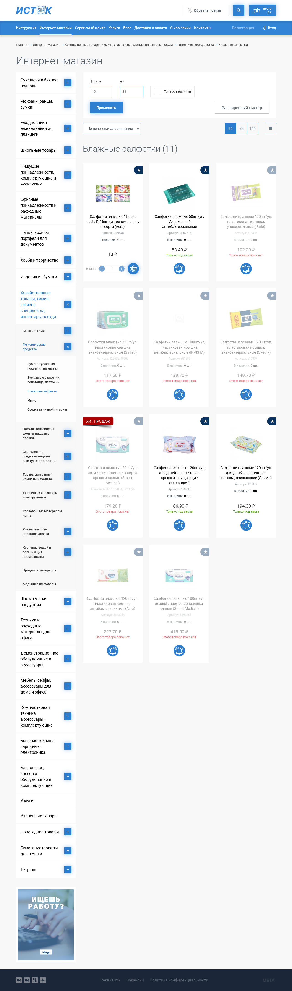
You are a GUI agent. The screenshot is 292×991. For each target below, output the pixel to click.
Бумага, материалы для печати (39, 850)
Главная (22, 44)
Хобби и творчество (39, 260)
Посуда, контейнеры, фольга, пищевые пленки (39, 433)
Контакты (202, 27)
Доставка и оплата (150, 27)
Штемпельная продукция (34, 601)
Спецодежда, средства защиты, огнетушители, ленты (39, 456)
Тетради (28, 869)
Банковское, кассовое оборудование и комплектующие (37, 776)
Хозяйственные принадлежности (36, 531)
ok (35, 980)
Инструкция (26, 27)
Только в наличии (177, 91)
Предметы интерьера (39, 570)
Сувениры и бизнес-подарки (39, 83)
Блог (127, 27)
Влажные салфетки (42, 391)
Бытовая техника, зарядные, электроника (38, 746)
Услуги (114, 27)
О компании (180, 27)
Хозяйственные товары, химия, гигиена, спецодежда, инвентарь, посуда (119, 44)
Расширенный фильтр (242, 107)
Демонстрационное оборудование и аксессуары (39, 659)
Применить (106, 107)
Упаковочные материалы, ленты (43, 513)
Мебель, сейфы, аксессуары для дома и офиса (36, 686)
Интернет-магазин (56, 27)
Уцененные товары (39, 816)
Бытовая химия (35, 331)
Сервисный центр (90, 27)
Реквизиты (110, 980)
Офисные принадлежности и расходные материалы (38, 208)
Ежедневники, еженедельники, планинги (36, 128)
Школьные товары (39, 150)
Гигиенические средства (195, 44)
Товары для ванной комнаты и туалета (37, 476)
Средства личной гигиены (47, 409)
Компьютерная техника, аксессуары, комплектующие (37, 716)
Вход (272, 27)
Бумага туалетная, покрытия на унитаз (42, 366)
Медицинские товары (39, 584)
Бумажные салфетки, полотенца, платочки (43, 379)
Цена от (95, 81)
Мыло (31, 400)
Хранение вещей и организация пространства (37, 552)
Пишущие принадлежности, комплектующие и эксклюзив (38, 175)
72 (242, 128)
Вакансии (135, 980)
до (122, 81)
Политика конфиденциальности (179, 980)
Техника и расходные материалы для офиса (35, 628)
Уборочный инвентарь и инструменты (40, 494)
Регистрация (243, 27)
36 (230, 128)
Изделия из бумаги (39, 276)
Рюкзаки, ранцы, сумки (37, 104)
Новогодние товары (40, 832)
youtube (43, 980)
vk (19, 980)
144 (252, 128)
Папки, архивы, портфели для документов (35, 238)
